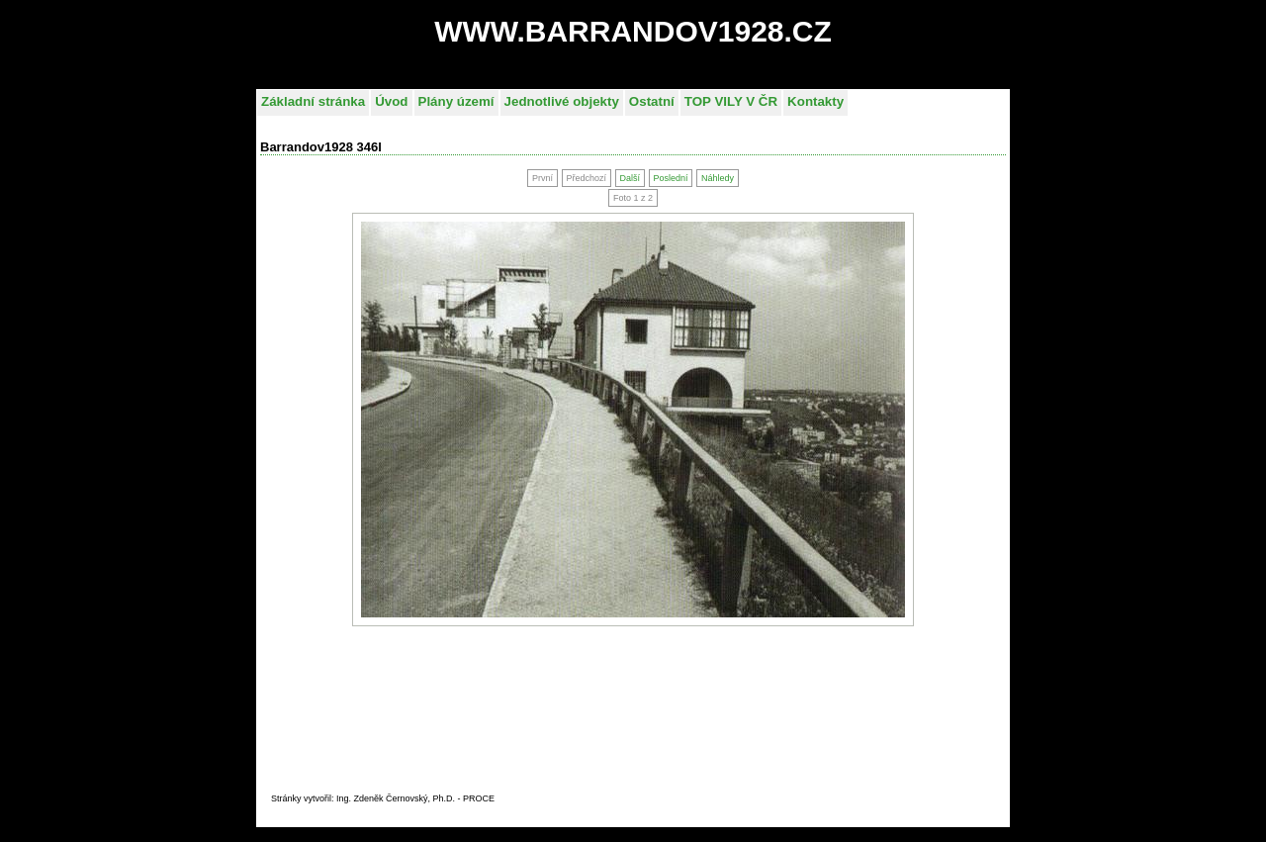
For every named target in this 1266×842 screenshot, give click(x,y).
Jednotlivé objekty (561, 101)
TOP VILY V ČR (730, 101)
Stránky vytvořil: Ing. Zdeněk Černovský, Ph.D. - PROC (380, 798)
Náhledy (717, 178)
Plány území (456, 101)
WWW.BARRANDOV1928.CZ (633, 31)
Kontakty (815, 101)
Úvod (391, 101)
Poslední (670, 178)
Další (629, 178)
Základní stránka (313, 101)
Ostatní (652, 101)
